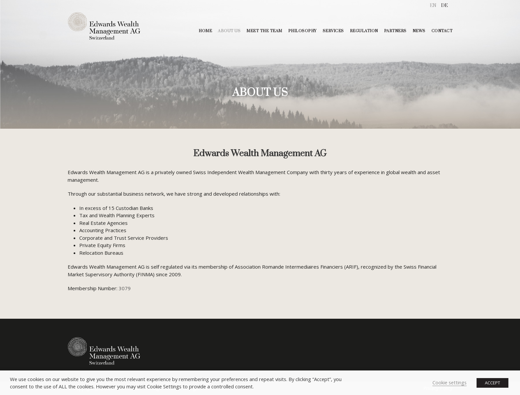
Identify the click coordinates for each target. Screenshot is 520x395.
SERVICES (333, 31)
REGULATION (364, 31)
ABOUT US (229, 31)
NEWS (419, 31)
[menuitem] (433, 6)
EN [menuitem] (433, 6)
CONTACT (442, 31)
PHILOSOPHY (302, 31)
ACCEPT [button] (492, 383)
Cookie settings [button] (449, 382)
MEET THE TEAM (264, 31)
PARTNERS (395, 31)
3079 (125, 288)
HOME (205, 31)
